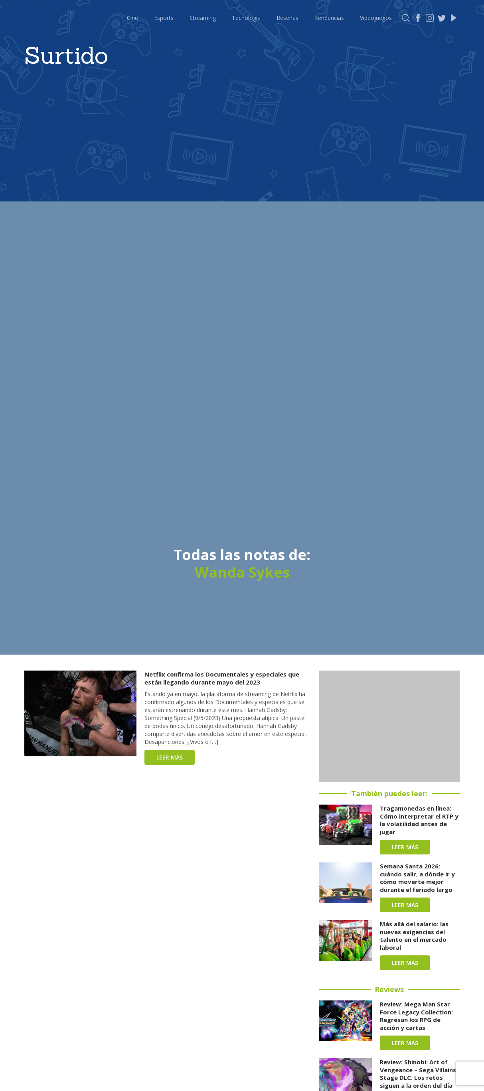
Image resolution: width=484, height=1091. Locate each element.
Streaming (203, 18)
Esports (164, 18)
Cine (132, 18)
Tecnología (246, 18)
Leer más (169, 757)
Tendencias (329, 18)
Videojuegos (376, 18)
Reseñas (287, 18)
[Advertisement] (389, 726)
